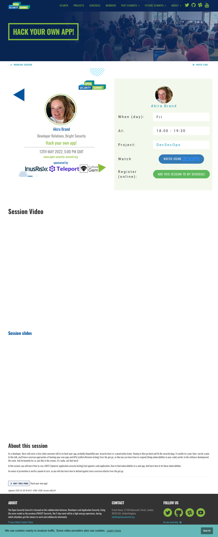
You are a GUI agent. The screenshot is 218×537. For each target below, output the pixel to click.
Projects (78, 5)
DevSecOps (169, 145)
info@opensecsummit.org (123, 517)
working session (21, 64)
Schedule (95, 5)
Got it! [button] (206, 530)
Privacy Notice (14, 522)
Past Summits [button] (130, 5)
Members (111, 5)
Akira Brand (164, 97)
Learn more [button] (114, 530)
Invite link (200, 64)
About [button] (176, 5)
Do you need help (172, 522)
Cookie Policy (27, 522)
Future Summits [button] (155, 5)
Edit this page (19, 483)
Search (64, 5)
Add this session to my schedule (181, 174)
